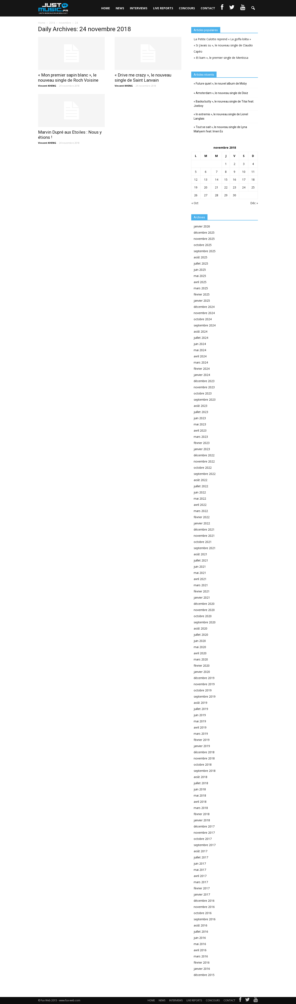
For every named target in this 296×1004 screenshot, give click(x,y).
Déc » (254, 203)
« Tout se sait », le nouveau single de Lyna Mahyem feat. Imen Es (220, 129)
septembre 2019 (205, 696)
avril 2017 (200, 876)
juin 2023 (200, 418)
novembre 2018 (204, 758)
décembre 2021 (204, 529)
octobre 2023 (203, 393)
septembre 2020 (205, 622)
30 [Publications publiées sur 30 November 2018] (234, 195)
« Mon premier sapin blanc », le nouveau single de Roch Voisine (68, 78)
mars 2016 (201, 956)
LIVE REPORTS (163, 8)
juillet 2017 (201, 857)
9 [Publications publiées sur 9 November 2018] (234, 172)
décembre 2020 (204, 604)
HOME (105, 8)
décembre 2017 (204, 826)
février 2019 (202, 740)
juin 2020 (200, 641)
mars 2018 (201, 808)
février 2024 (202, 369)
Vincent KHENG (47, 85)
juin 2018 (200, 789)
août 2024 (200, 331)
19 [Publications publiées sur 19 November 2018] (195, 187)
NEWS (120, 8)
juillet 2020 (201, 635)
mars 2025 (201, 288)
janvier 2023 (202, 449)
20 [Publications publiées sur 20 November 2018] (205, 187)
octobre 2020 (203, 616)
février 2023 (202, 443)
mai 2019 (200, 721)
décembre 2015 (204, 975)
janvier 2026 (202, 226)
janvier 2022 (202, 523)
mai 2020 (200, 647)
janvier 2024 (202, 375)
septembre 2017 (205, 845)
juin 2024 (200, 344)
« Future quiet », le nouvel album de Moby (220, 83)
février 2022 (202, 517)
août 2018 (200, 777)
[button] (253, 8)
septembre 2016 (205, 919)
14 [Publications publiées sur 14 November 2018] (216, 179)
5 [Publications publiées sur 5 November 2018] (196, 172)
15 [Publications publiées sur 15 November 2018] (225, 179)
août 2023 (200, 406)
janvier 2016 (202, 969)
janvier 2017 (202, 894)
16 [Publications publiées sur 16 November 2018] (234, 179)
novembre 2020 (204, 610)
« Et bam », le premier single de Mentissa (221, 58)
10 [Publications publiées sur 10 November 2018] (243, 172)
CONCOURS (187, 8)
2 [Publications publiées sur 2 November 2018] (234, 164)
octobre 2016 (203, 913)
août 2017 (200, 851)
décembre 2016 (204, 901)
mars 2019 (201, 734)
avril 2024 (200, 356)
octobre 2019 (203, 690)
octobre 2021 (203, 542)
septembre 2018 (205, 771)
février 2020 (202, 665)
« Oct (194, 203)
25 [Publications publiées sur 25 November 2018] (253, 187)
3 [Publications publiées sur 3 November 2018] (244, 164)
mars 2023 (201, 437)
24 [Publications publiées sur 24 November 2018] (243, 187)
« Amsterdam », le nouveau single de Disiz (221, 93)
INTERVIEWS (138, 8)
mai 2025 (200, 276)
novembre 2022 (204, 461)
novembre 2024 (204, 313)
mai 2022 (200, 498)
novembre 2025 (204, 239)
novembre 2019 (204, 684)
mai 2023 (200, 424)
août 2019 (200, 703)
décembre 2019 (204, 678)
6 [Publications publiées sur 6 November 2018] (205, 172)
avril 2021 (200, 579)
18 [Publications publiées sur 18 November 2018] (253, 179)
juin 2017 (200, 863)
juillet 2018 (201, 783)
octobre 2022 (203, 468)
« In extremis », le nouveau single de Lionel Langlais (221, 116)
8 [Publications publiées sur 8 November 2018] (226, 172)
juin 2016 (200, 938)
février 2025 (202, 294)
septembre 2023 (205, 399)
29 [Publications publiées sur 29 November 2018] (225, 195)
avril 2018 (200, 802)
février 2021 (202, 591)
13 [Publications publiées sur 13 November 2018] (205, 179)
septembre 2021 (205, 548)
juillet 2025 (201, 263)
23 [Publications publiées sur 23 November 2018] (234, 187)
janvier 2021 (202, 597)
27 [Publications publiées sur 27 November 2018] (205, 195)
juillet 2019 (201, 709)
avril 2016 (200, 950)
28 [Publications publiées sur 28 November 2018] (216, 195)
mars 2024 (201, 362)
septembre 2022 (205, 474)
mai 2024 (200, 350)
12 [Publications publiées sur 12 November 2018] (195, 179)
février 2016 (202, 962)
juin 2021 (200, 567)
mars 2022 (201, 511)
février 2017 (202, 888)
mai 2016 (200, 944)
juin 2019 (200, 715)
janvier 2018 (202, 820)
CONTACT (208, 8)
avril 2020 (200, 653)
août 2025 (200, 257)
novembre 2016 (204, 907)
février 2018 (202, 814)
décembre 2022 (204, 455)
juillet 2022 (201, 486)
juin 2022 (200, 492)
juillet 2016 (201, 931)
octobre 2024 (203, 319)
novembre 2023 (204, 387)
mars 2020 (201, 659)
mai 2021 (200, 573)
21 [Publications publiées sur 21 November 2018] (216, 187)
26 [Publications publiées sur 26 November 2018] (195, 195)
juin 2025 (200, 270)
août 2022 (200, 480)
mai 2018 (200, 795)
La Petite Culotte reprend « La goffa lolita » (222, 39)
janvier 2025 (202, 300)
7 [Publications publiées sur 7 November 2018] (216, 172)
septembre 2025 (205, 251)
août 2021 (200, 554)
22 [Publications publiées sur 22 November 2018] (225, 187)
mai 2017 (200, 870)
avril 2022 (200, 505)
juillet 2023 (201, 412)
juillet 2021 (201, 560)
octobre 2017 (203, 839)
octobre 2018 (203, 764)
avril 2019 (200, 727)
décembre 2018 (204, 752)
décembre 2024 (204, 307)
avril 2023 (200, 430)
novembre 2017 (204, 833)
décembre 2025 (204, 232)
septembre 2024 (205, 325)
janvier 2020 (202, 672)
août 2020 (200, 628)
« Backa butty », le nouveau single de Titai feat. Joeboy (224, 103)
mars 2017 (201, 882)
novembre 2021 (204, 536)
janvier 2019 (202, 746)
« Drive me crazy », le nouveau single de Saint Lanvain (143, 78)
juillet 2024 (201, 338)
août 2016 (200, 925)
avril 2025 (200, 282)
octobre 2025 (203, 245)
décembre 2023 (204, 381)
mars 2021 (201, 585)
